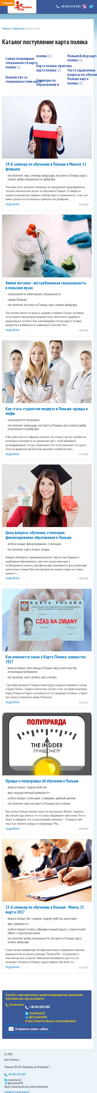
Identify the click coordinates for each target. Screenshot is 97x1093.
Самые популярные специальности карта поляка (21, 63)
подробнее (12, 204)
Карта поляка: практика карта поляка (54, 68)
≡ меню (7, 3)
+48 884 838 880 (68, 6)
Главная (6, 28)
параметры (18, 28)
